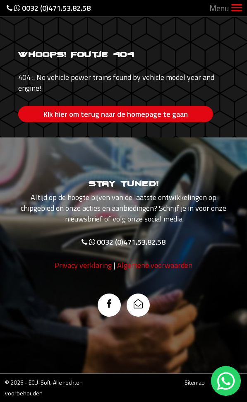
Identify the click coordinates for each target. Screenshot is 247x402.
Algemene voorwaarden (154, 265)
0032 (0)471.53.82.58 (49, 8)
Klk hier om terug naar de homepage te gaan (115, 114)
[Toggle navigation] (236, 8)
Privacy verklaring (83, 265)
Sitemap (195, 382)
